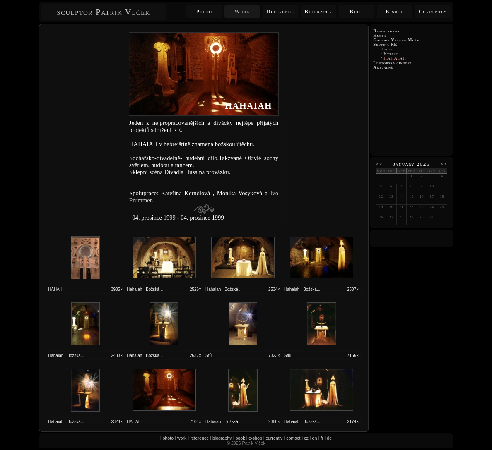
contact (293, 438)
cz (306, 438)
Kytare (390, 53)
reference (199, 438)
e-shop (255, 438)
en (314, 438)
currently (274, 438)
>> (444, 164)
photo (168, 438)
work (182, 438)
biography (222, 438)
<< (379, 164)
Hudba (387, 49)
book (240, 438)
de (329, 438)
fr (322, 438)
